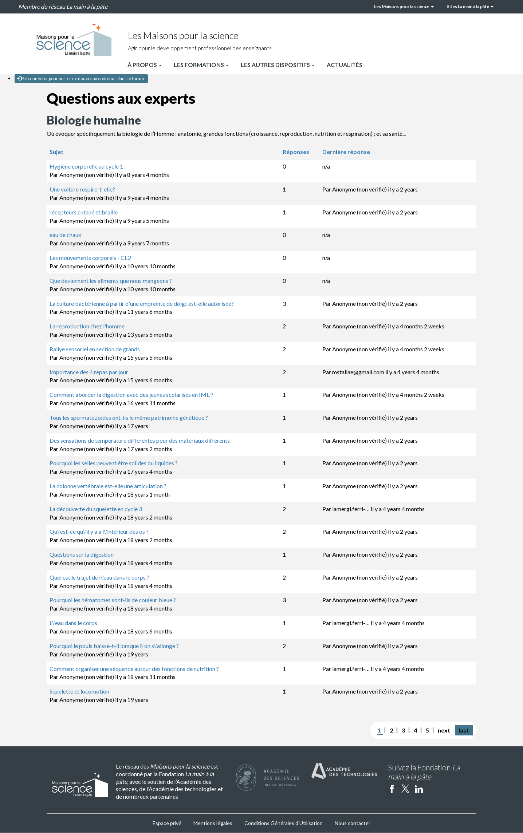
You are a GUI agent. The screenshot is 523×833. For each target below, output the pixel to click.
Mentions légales (212, 823)
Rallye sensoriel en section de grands (95, 349)
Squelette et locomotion (79, 691)
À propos (144, 64)
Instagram (432, 789)
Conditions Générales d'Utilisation (283, 823)
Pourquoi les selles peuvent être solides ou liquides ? (114, 462)
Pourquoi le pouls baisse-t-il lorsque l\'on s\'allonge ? (114, 645)
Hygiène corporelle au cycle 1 (86, 166)
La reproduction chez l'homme (87, 326)
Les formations (201, 64)
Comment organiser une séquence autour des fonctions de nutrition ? (134, 668)
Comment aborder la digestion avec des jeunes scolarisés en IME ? (131, 394)
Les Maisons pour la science (404, 6)
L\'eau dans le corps (73, 622)
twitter (405, 789)
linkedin (419, 789)
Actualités (344, 64)
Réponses (296, 151)
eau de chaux (65, 234)
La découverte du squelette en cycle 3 (96, 508)
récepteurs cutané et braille (84, 212)
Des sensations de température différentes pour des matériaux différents (140, 440)
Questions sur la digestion (82, 554)
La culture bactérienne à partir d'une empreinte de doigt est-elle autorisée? (142, 303)
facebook (392, 789)
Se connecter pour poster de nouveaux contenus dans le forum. (81, 78)
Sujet (56, 151)
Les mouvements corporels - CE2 (90, 257)
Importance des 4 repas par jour (89, 371)
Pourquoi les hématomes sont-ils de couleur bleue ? (113, 599)
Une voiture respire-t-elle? (82, 189)
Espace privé (167, 823)
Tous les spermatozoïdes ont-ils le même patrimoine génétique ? (129, 417)
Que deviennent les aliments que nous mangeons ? (111, 280)
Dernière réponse (350, 151)
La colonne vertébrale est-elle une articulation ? (108, 485)
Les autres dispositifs (278, 64)
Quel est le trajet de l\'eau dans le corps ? (99, 577)
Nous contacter (352, 823)
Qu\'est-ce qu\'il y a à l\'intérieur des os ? (99, 531)
